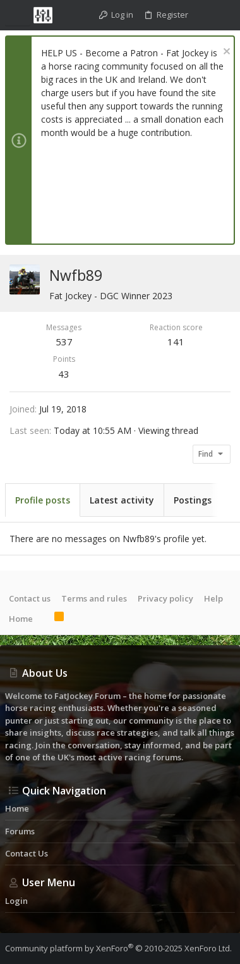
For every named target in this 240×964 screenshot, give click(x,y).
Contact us (30, 598)
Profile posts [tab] (42, 500)
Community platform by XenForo (118, 948)
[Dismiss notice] (225, 52)
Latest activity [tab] (122, 500)
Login (16, 900)
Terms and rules (94, 598)
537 (64, 341)
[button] (17, 15)
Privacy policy (165, 598)
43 (63, 374)
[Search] (224, 15)
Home (21, 618)
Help (213, 598)
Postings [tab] (193, 500)
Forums (20, 831)
